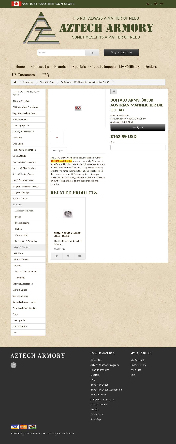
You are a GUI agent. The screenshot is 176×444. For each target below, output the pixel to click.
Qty (112, 142)
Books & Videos (20, 119)
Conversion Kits (20, 326)
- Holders (18, 253)
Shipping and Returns (102, 399)
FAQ (92, 379)
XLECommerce (32, 433)
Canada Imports (99, 369)
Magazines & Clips (21, 192)
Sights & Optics (20, 289)
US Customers (98, 404)
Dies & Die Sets (47, 82)
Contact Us (96, 414)
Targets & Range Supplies (24, 308)
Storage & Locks (20, 296)
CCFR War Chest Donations (25, 107)
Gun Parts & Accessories (24, 162)
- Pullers (17, 265)
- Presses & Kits (20, 259)
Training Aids (19, 320)
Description (58, 150)
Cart (133, 374)
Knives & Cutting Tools (23, 174)
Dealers (95, 374)
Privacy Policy (98, 394)
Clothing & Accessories (23, 131)
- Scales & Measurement (24, 271)
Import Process (99, 384)
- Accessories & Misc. (23, 210)
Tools (15, 314)
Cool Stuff (17, 137)
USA (14, 332)
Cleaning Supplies (21, 125)
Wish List (136, 369)
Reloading (28, 82)
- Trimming (18, 277)
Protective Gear (20, 198)
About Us (95, 360)
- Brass (17, 216)
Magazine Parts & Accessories (27, 186)
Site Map (95, 419)
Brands (94, 409)
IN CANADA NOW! (21, 101)
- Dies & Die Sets (21, 247)
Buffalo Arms (123, 115)
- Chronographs (21, 235)
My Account (137, 360)
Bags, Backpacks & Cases (24, 113)
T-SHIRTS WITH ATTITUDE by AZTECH (26, 93)
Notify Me (138, 127)
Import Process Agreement (106, 389)
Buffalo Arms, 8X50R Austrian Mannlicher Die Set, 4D (85, 82)
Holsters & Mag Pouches (24, 168)
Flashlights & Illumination (24, 149)
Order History (138, 364)
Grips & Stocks (19, 156)
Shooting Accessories (23, 283)
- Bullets (17, 229)
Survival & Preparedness (24, 302)
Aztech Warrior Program (104, 364)
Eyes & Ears (18, 143)
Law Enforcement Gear (23, 180)
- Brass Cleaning (21, 223)
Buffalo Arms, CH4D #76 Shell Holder (67, 235)
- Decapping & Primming (25, 241)
